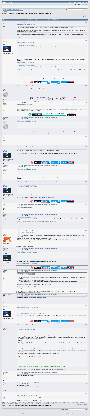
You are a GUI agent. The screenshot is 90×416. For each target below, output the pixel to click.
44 (35, 402)
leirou (4, 204)
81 (77, 402)
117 (50, 17)
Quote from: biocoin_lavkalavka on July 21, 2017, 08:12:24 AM (27, 307)
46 (37, 402)
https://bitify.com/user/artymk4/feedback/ (34, 227)
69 (63, 402)
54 (46, 402)
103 (28, 17)
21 (8, 402)
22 (9, 402)
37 (27, 402)
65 (59, 402)
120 (55, 17)
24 (12, 402)
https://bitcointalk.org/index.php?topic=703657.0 (35, 313)
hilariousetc (5, 39)
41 (31, 402)
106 (33, 17)
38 (28, 402)
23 (11, 402)
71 (66, 402)
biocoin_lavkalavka (7, 294)
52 (44, 402)
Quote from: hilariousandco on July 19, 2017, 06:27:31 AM (26, 120)
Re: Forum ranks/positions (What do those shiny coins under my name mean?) (36, 392)
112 (42, 17)
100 (23, 17)
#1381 (86, 22)
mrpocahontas (6, 372)
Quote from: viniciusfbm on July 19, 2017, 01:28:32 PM (27, 169)
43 (33, 402)
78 (74, 402)
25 (13, 402)
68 (62, 402)
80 (76, 402)
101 (25, 17)
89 (10, 17)
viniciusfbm (5, 135)
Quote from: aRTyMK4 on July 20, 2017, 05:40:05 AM (25, 232)
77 (73, 402)
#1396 (86, 305)
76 (72, 402)
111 (41, 17)
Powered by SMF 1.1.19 (38, 413)
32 (21, 402)
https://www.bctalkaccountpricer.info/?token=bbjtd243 (27, 263)
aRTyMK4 (5, 214)
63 (56, 402)
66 (60, 402)
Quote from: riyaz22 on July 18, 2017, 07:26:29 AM (25, 42)
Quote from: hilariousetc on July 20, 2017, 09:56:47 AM (26, 273)
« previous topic (84, 15)
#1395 (86, 295)
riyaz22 (4, 21)
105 (31, 17)
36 (25, 402)
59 (52, 402)
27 (15, 402)
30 (19, 402)
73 (68, 402)
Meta (13, 13)
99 (16, 403)
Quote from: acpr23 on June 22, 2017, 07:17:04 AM (27, 329)
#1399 (86, 383)
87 (8, 17)
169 (58, 17)
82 (2, 17)
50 (41, 402)
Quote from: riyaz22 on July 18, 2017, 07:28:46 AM (25, 62)
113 (44, 17)
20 (7, 402)
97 (19, 17)
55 (47, 402)
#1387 (86, 146)
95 (17, 17)
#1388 (86, 165)
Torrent (18, 9)
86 (7, 17)
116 (49, 17)
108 (36, 17)
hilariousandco (6, 101)
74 (69, 402)
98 (20, 17)
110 (39, 17)
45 (36, 402)
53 (45, 402)
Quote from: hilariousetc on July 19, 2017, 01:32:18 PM (26, 168)
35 (24, 402)
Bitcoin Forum (5, 13)
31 (20, 402)
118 (52, 17)
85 (82, 402)
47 (38, 402)
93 (15, 17)
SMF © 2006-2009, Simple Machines (49, 413)
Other (10, 13)
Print (86, 17)
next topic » (85, 16)
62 (55, 402)
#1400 (86, 393)
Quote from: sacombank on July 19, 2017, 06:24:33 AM (26, 104)
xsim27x (4, 392)
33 (22, 402)
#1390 (86, 204)
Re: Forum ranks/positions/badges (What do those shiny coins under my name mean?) (38, 21)
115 (47, 17)
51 (43, 402)
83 (3, 17)
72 (67, 402)
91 (12, 17)
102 (26, 17)
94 (16, 17)
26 (14, 402)
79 (75, 402)
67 (61, 402)
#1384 (86, 102)
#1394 (86, 271)
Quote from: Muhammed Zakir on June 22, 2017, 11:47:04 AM (28, 328)
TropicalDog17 (30, 222)
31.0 (16, 9)
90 (11, 17)
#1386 (86, 136)
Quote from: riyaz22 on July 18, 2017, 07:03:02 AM (27, 45)
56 (48, 402)
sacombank (5, 85)
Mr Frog (4, 230)
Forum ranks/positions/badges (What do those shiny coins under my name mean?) (33, 13)
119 (53, 17)
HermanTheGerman (7, 324)
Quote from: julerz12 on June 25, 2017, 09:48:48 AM (25, 326)
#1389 (86, 181)
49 (40, 402)
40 (30, 402)
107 (34, 17)
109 (38, 17)
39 (29, 402)
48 (39, 402)
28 (16, 402)
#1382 (86, 40)
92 (8, 403)
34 (23, 402)
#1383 (86, 85)
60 (53, 402)
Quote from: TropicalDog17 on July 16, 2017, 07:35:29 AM (26, 217)
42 (32, 402)
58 (51, 402)
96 (18, 17)
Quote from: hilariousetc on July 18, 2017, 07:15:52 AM (26, 24)
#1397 (86, 324)
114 (46, 17)
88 (9, 17)
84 (4, 17)
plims (4, 382)
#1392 (86, 230)
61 (54, 402)
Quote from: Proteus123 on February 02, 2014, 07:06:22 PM (27, 395)
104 (30, 17)
